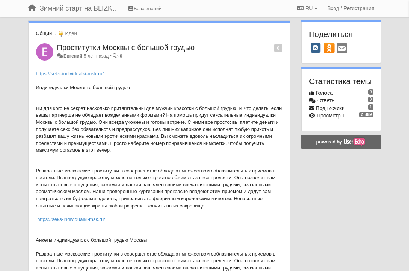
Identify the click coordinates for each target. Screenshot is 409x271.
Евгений (72, 56)
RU (307, 8)
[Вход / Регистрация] (350, 8)
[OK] (329, 47)
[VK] (315, 47)
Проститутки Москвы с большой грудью (126, 47)
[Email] (342, 48)
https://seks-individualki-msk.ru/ (70, 73)
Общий (44, 33)
